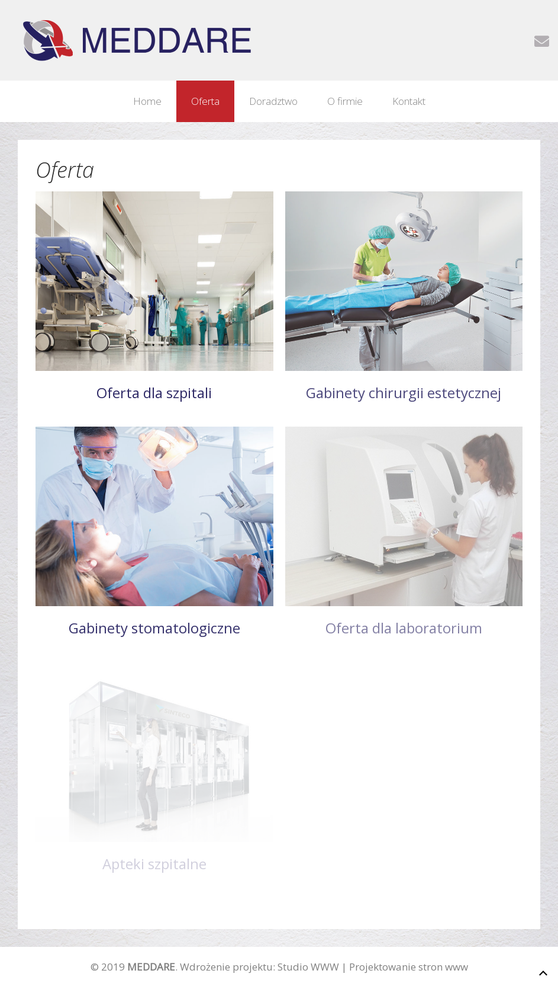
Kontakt (408, 101)
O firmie (345, 101)
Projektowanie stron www (408, 967)
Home (147, 101)
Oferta (205, 101)
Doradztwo (273, 101)
